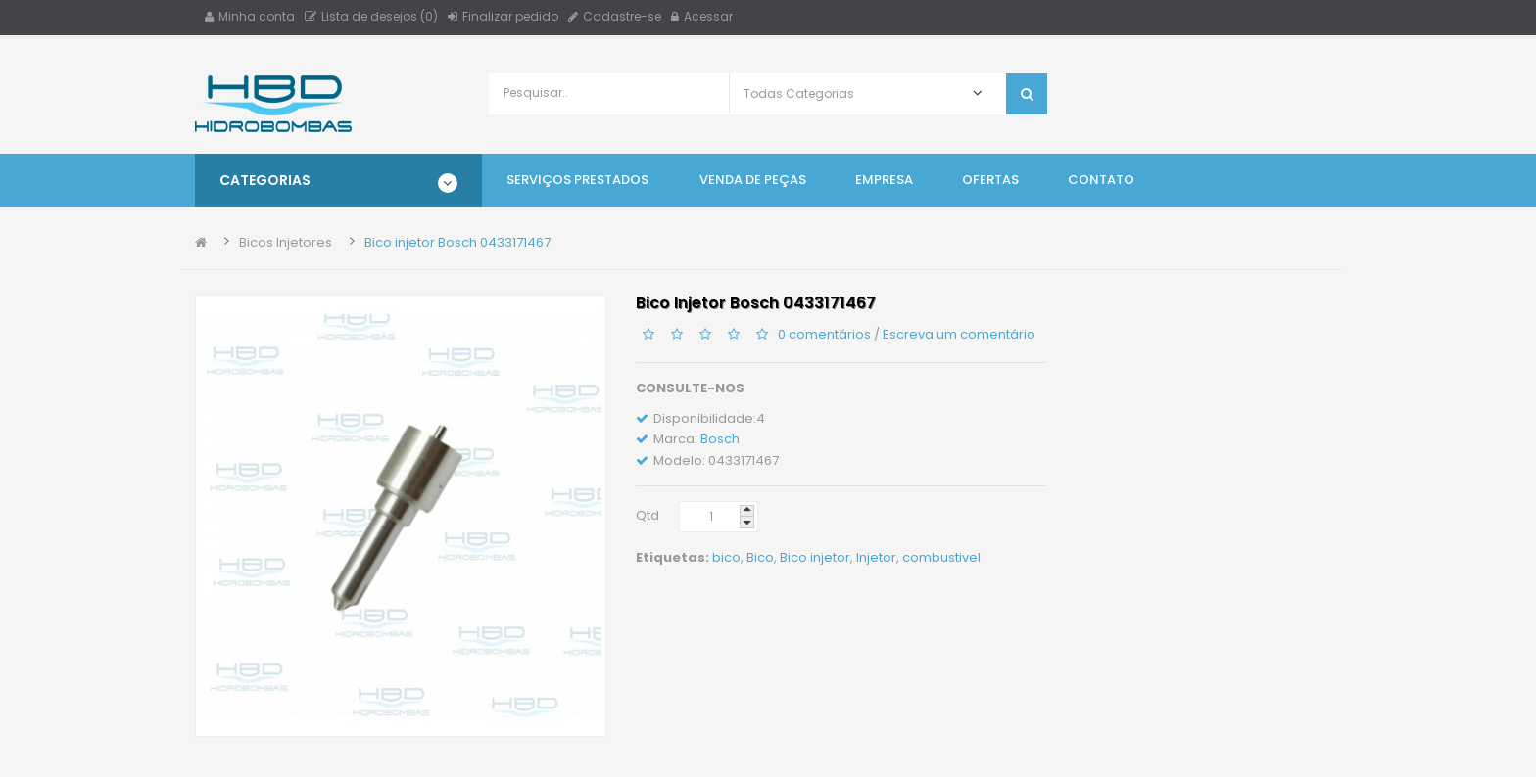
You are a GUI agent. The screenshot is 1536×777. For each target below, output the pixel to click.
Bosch (720, 439)
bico (726, 557)
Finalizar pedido (503, 16)
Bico (760, 557)
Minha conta (250, 16)
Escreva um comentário (959, 333)
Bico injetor (815, 557)
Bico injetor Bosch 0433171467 (457, 242)
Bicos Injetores (285, 242)
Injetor (876, 557)
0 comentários (824, 333)
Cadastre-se (614, 16)
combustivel (941, 557)
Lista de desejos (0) (371, 16)
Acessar (702, 16)
